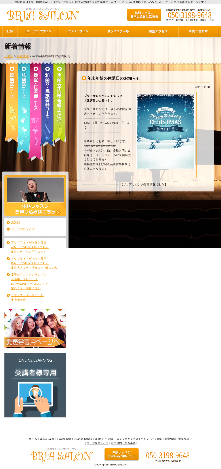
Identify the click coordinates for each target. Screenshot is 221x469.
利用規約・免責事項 (123, 443)
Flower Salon (65, 438)
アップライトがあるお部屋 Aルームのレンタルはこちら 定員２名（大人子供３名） (30, 247)
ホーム (33, 438)
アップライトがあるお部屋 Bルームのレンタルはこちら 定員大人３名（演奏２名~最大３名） (35, 263)
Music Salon (47, 438)
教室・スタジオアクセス (123, 438)
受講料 (15, 222)
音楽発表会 (185, 438)
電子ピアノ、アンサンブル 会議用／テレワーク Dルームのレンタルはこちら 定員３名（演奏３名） (30, 281)
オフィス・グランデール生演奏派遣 (27, 297)
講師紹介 (100, 438)
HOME (8, 56)
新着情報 (23, 56)
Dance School (83, 438)
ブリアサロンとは (23, 229)
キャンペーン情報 (152, 438)
